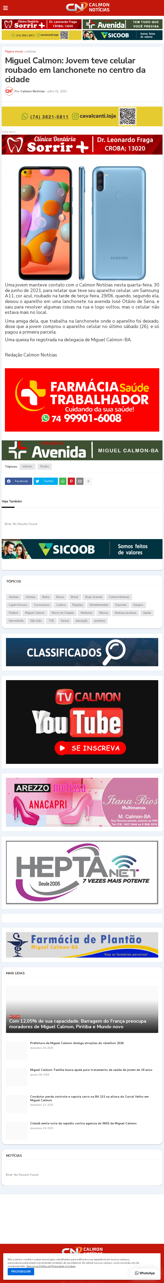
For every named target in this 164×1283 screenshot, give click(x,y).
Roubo (44, 466)
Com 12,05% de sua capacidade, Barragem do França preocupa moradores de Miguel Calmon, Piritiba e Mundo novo (77, 1024)
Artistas (30, 597)
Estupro (138, 605)
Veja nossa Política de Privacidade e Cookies (50, 1266)
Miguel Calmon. (35, 613)
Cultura (61, 605)
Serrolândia (16, 621)
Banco (60, 597)
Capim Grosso (18, 605)
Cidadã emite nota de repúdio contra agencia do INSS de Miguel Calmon (83, 1123)
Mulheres (86, 613)
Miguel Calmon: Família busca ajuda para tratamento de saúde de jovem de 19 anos (91, 1070)
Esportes (121, 605)
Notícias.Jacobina (125, 613)
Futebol (13, 613)
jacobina (99, 621)
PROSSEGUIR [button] (21, 1272)
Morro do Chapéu (63, 613)
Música (103, 613)
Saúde (147, 613)
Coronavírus (42, 605)
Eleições (77, 605)
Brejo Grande (93, 597)
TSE (51, 621)
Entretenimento (99, 605)
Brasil (74, 597)
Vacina (65, 621)
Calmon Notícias (119, 597)
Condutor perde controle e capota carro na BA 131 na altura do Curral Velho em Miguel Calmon (89, 1098)
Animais (14, 597)
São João (36, 621)
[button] (5, 8)
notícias (31, 51)
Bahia (45, 597)
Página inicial (14, 51)
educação (82, 621)
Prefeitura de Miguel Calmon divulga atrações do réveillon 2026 (77, 1043)
